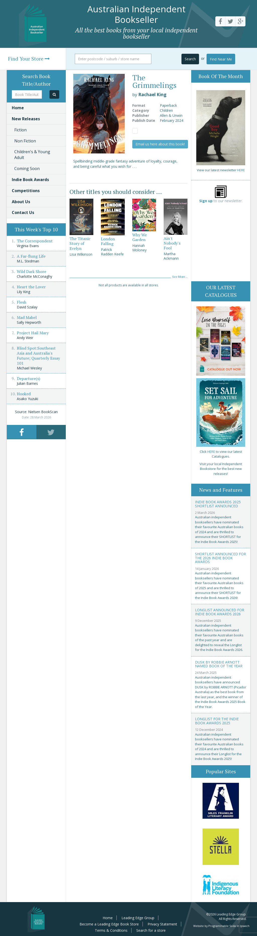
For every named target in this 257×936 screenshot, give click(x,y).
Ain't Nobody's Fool (172, 243)
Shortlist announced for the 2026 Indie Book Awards (220, 558)
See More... (179, 277)
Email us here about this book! (160, 144)
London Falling (108, 241)
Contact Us (23, 212)
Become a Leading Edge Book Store (109, 924)
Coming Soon (27, 168)
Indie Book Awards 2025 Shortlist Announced (218, 504)
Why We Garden (139, 237)
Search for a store (151, 930)
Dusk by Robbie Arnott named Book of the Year (218, 664)
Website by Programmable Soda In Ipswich (221, 926)
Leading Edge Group (137, 917)
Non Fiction (25, 141)
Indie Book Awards (30, 179)
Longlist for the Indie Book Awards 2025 (217, 721)
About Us (21, 201)
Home (18, 108)
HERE (241, 170)
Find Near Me (221, 59)
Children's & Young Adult (32, 154)
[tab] (21, 432)
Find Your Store (29, 58)
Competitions (26, 190)
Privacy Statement (162, 924)
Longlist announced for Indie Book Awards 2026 (219, 612)
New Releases (26, 119)
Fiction (20, 130)
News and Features (220, 489)
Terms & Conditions (111, 930)
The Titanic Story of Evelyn (80, 243)
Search (190, 59)
